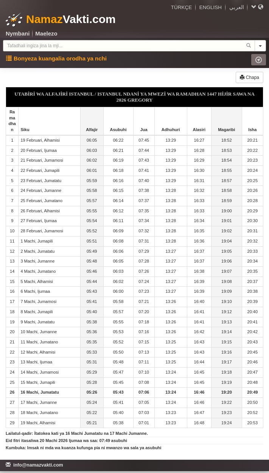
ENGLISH (210, 7)
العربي (236, 7)
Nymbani (18, 33)
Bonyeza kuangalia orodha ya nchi (56, 58)
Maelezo (46, 33)
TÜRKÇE (181, 7)
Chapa (249, 77)
